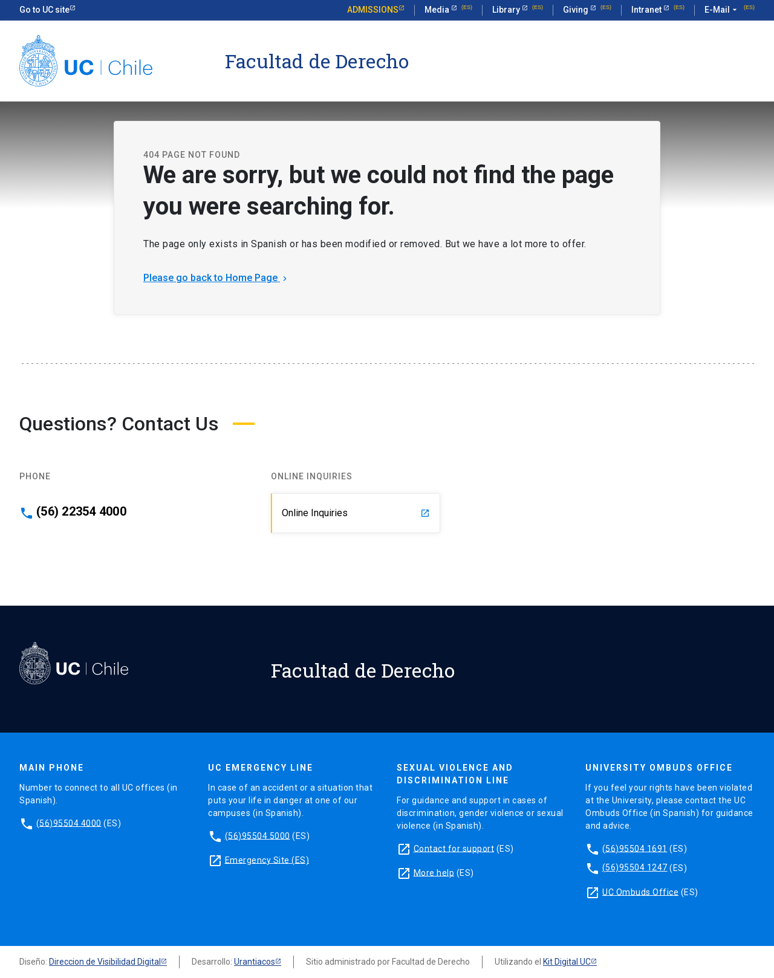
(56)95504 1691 (635, 848)
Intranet (647, 10)
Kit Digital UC (567, 962)
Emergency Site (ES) (267, 859)
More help (434, 872)
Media (437, 10)
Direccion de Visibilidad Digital (105, 962)
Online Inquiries (356, 513)
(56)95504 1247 (635, 867)
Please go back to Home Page (216, 277)
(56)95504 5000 (257, 835)
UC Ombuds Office (640, 891)
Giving (576, 10)
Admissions (372, 10)
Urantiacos (254, 962)
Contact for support (454, 848)
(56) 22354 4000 (81, 511)
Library (507, 10)
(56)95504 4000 (69, 822)
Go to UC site (44, 10)
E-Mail (722, 10)
